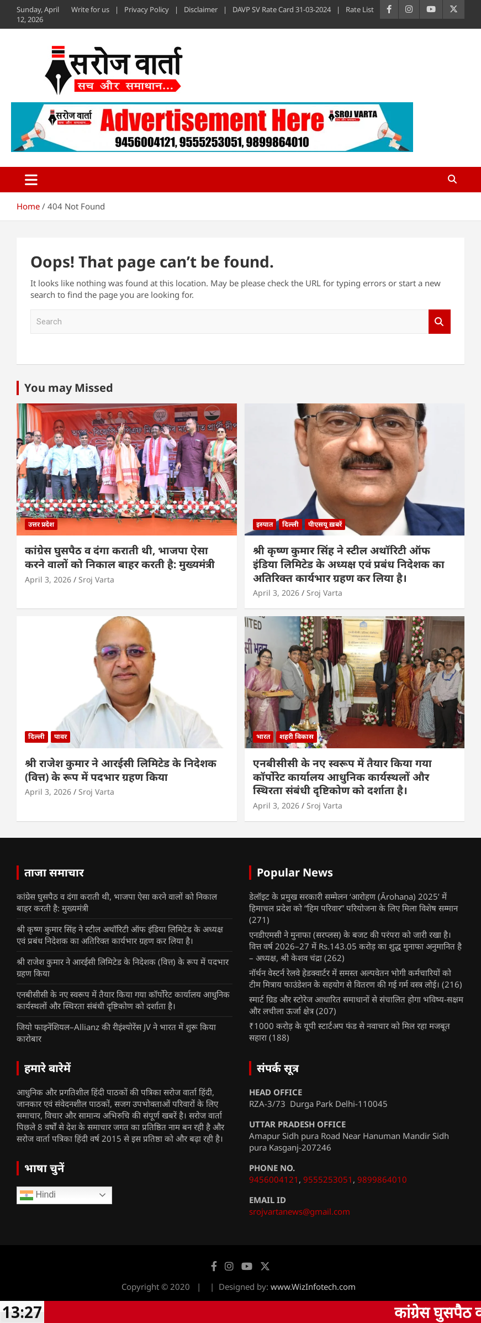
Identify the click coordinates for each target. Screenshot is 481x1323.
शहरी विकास (296, 736)
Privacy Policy (146, 9)
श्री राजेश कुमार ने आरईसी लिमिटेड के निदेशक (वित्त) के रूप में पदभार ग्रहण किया (120, 770)
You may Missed (68, 387)
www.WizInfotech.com (313, 1286)
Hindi (38, 1195)
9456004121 (274, 1179)
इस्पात (264, 524)
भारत (263, 736)
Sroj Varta (96, 579)
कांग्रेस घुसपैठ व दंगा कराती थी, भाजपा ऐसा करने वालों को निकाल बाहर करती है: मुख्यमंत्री (120, 557)
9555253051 (328, 1179)
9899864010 (382, 1179)
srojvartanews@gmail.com (299, 1211)
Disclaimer (201, 9)
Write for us (90, 9)
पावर (60, 736)
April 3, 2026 (48, 579)
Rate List (360, 9)
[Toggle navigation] (31, 179)
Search (440, 321)
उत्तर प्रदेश (41, 524)
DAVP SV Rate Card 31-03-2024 (281, 9)
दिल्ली (290, 524)
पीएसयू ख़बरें (325, 524)
